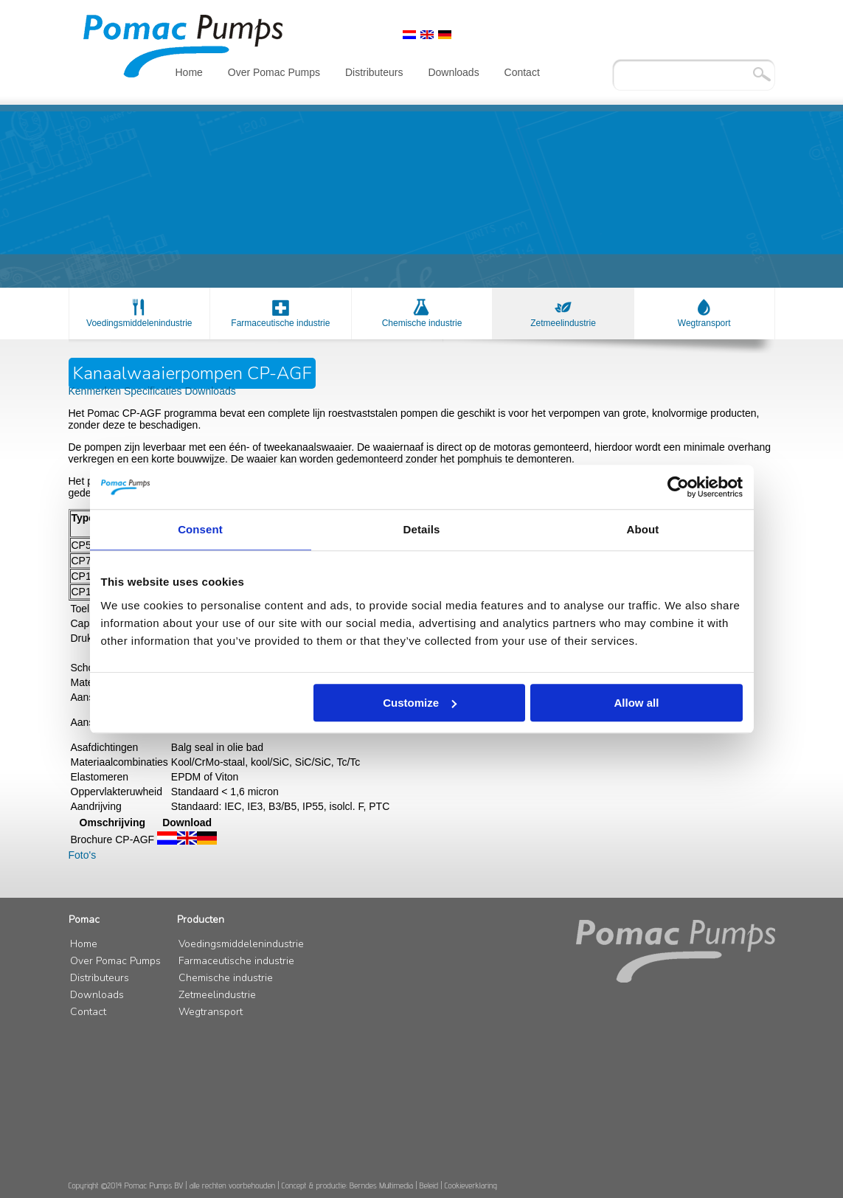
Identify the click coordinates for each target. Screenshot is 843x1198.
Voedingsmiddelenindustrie (139, 323)
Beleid (429, 1185)
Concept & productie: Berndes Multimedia (348, 1185)
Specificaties (154, 391)
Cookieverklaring (471, 1185)
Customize (420, 702)
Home (189, 72)
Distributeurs (374, 72)
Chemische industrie (422, 323)
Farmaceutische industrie (280, 323)
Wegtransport (704, 323)
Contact (522, 72)
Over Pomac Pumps (274, 72)
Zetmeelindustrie (563, 323)
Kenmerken (96, 391)
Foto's (83, 855)
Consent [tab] (200, 529)
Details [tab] (421, 529)
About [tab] (643, 529)
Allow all (636, 702)
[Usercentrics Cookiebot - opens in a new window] (678, 487)
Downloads (453, 72)
